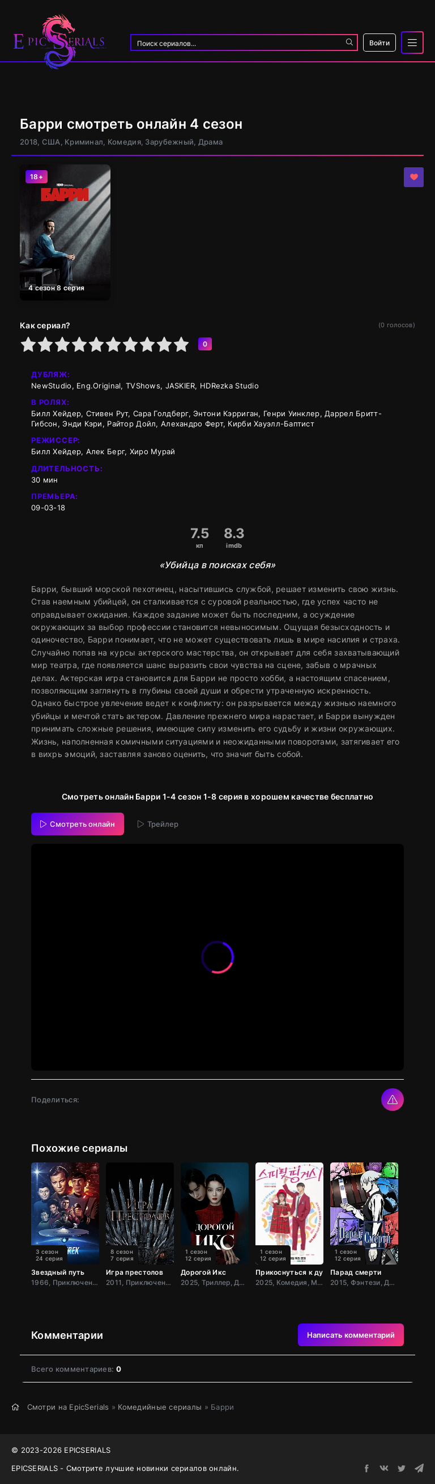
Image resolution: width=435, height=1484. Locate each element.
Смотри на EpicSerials (68, 1406)
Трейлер (158, 823)
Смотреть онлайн (77, 823)
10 (181, 344)
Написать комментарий (351, 1334)
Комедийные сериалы (160, 1406)
